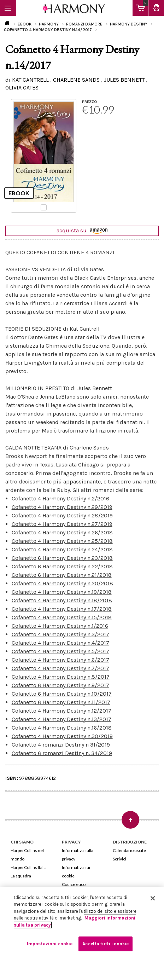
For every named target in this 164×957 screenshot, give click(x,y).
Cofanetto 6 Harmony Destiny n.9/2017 (60, 685)
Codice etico (74, 884)
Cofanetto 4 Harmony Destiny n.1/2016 (60, 625)
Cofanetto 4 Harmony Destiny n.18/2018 (62, 600)
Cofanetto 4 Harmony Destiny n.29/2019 (62, 507)
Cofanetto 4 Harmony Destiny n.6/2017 (60, 659)
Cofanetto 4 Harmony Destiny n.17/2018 (62, 608)
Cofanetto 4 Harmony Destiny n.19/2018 (62, 591)
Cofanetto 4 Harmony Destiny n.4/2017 (60, 642)
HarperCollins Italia (29, 867)
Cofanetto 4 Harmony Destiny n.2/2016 (60, 498)
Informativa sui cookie (76, 871)
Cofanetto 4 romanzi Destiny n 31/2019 (61, 744)
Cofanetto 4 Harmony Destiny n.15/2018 (62, 617)
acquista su (82, 230)
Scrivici (119, 859)
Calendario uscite (129, 850)
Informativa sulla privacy (77, 855)
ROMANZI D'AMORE (84, 24)
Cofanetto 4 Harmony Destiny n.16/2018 (62, 727)
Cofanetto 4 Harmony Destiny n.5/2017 (60, 651)
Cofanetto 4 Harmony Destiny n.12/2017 (61, 710)
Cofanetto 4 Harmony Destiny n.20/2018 (62, 583)
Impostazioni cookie (49, 943)
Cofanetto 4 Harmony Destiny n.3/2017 (60, 634)
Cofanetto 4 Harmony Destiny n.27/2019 (62, 524)
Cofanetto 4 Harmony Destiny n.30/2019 (62, 736)
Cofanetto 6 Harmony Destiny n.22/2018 (62, 566)
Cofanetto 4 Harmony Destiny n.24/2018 (62, 549)
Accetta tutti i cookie (105, 943)
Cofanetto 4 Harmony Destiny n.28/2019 (62, 515)
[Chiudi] (152, 898)
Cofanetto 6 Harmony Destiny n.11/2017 (61, 702)
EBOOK (24, 24)
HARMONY (49, 24)
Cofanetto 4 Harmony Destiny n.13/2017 (61, 719)
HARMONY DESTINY (128, 24)
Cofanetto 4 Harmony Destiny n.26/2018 (62, 532)
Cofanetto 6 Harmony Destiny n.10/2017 (62, 693)
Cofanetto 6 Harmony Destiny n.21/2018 (62, 575)
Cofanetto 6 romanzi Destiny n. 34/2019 (62, 753)
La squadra (21, 875)
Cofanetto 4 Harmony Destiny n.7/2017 (60, 668)
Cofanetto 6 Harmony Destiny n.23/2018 (62, 558)
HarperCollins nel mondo (27, 855)
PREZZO (89, 101)
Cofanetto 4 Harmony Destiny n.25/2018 (62, 541)
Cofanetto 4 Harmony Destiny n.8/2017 (61, 676)
